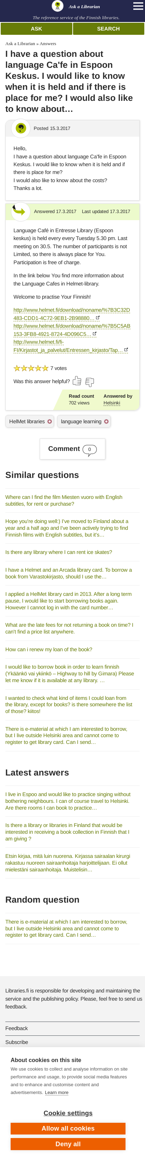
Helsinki (112, 403)
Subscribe (16, 1042)
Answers (48, 43)
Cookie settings (68, 1113)
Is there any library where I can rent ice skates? (58, 552)
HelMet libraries (27, 421)
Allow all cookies (68, 1128)
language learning (81, 421)
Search (108, 29)
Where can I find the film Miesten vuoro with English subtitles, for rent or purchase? (63, 500)
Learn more (56, 1092)
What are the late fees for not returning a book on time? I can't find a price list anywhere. (69, 628)
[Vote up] (77, 380)
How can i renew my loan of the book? (48, 649)
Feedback (16, 1028)
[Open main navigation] (138, 6)
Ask (36, 29)
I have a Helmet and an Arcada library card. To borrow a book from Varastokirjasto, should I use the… (68, 573)
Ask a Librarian (20, 43)
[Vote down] (89, 382)
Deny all (68, 1144)
